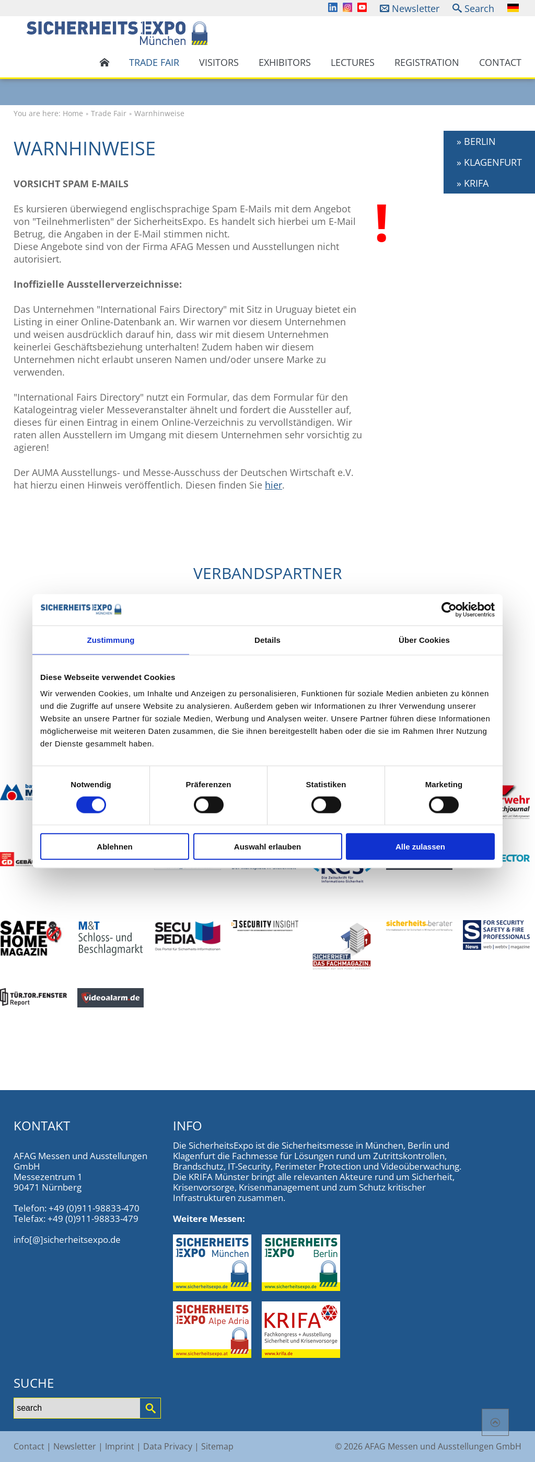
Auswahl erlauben (267, 846)
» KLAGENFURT (489, 162)
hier (273, 485)
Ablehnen (114, 846)
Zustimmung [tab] (111, 639)
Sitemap (217, 1446)
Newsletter (415, 8)
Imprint (119, 1446)
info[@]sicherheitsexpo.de (67, 1239)
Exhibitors (285, 62)
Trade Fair (154, 62)
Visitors (219, 62)
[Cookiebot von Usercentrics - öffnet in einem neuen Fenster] (449, 609)
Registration (426, 62)
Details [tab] (267, 639)
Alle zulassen (420, 846)
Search (479, 8)
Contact (500, 62)
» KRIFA (473, 183)
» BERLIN (476, 141)
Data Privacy (167, 1446)
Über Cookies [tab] (424, 639)
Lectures (353, 62)
